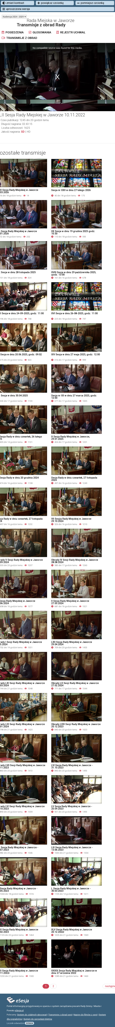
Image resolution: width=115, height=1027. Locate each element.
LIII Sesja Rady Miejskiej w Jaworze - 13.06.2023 (72, 848)
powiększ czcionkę (50, 3)
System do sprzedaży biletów (38, 1019)
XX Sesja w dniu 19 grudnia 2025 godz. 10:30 (73, 232)
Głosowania (40, 32)
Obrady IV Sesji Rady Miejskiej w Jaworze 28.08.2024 (74, 561)
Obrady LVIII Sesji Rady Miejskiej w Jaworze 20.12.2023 (76, 725)
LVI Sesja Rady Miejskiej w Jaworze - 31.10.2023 (72, 766)
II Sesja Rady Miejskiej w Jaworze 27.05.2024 (70, 602)
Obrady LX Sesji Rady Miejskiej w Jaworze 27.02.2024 (75, 684)
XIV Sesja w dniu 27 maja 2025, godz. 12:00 (75, 354)
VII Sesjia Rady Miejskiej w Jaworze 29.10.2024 (71, 519)
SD (23, 131)
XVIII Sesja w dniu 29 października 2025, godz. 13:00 (73, 273)
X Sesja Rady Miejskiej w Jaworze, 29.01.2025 (70, 437)
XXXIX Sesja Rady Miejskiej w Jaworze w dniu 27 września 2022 (74, 971)
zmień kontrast (13, 3)
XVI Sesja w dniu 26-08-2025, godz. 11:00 (74, 313)
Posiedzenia (13, 32)
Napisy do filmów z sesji (85, 1014)
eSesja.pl (19, 1010)
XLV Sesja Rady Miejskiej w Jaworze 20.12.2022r (71, 930)
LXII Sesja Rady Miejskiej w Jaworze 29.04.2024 (71, 643)
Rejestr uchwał (70, 32)
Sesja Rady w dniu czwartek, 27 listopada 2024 (74, 478)
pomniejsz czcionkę (90, 3)
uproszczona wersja (16, 9)
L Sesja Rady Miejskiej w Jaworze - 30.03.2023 (71, 889)
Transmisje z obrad (19, 38)
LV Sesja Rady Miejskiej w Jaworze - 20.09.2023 (71, 807)
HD (28, 131)
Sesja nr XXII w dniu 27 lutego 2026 (71, 190)
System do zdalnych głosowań (32, 1014)
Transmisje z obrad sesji (60, 1014)
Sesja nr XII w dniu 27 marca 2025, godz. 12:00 (74, 396)
